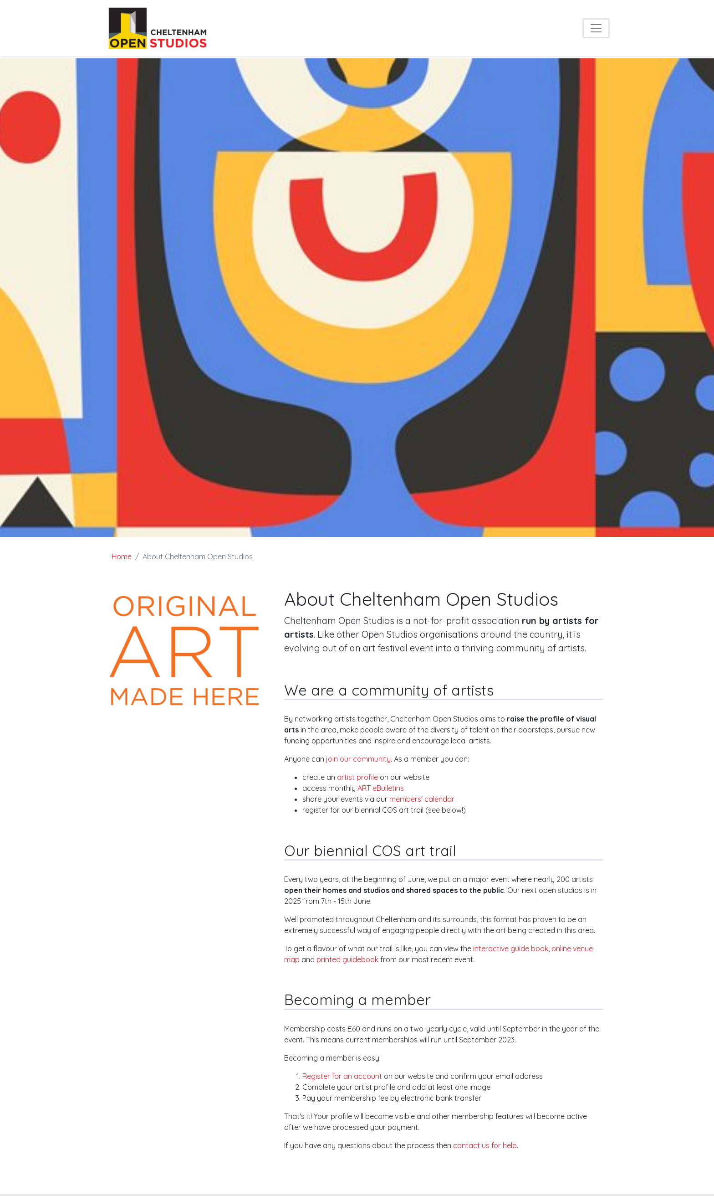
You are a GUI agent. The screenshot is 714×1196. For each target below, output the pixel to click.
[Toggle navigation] (596, 28)
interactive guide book (510, 948)
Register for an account (342, 1076)
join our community (358, 758)
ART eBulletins (380, 788)
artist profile (357, 777)
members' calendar (421, 799)
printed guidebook (347, 959)
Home (122, 556)
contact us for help (485, 1145)
